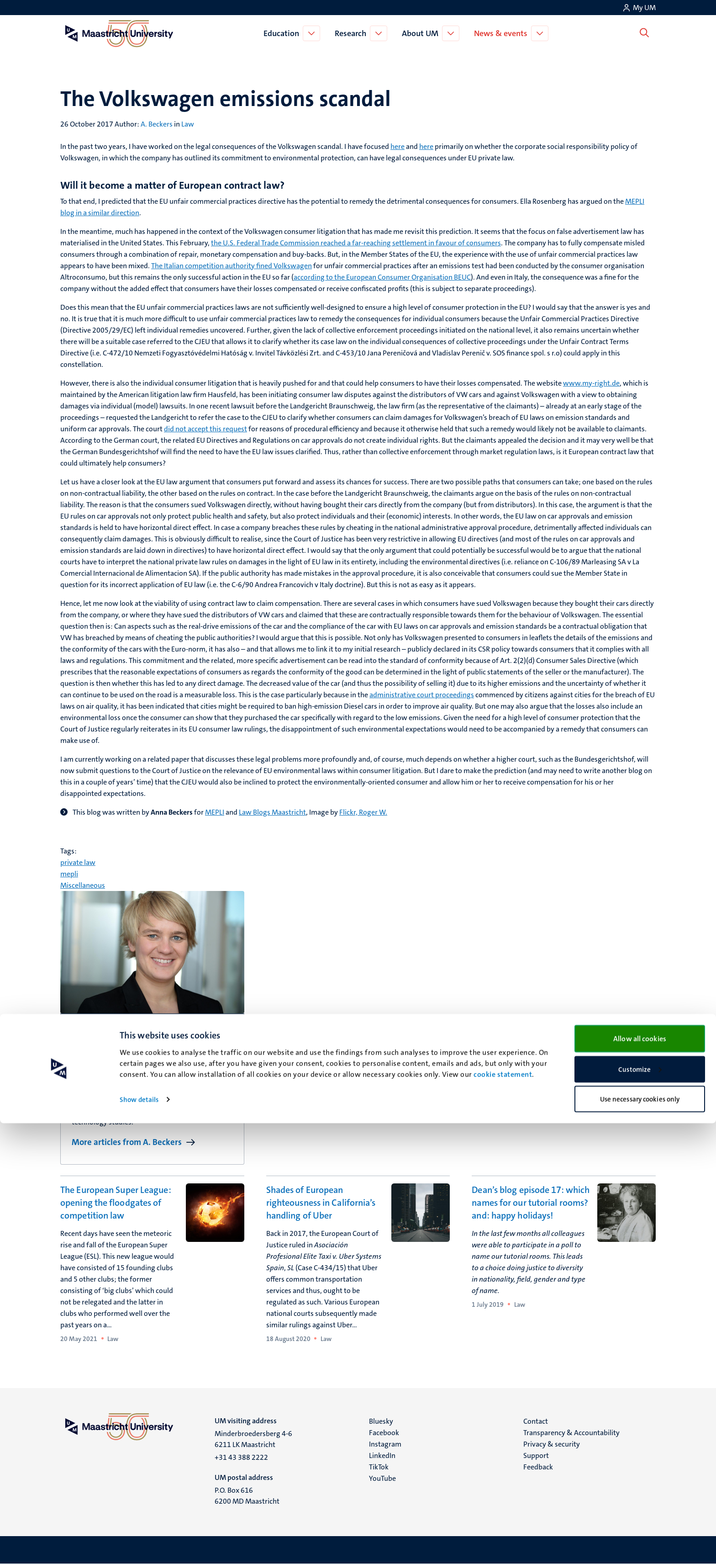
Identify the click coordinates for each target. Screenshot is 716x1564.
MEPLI (214, 812)
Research (352, 33)
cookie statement (503, 1515)
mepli (69, 874)
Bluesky (381, 1421)
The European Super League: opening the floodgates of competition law (115, 1202)
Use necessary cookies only (640, 1539)
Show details (139, 1540)
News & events (502, 33)
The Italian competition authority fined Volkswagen (231, 265)
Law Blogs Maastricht (272, 812)
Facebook (384, 1432)
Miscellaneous (82, 885)
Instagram (385, 1444)
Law (187, 124)
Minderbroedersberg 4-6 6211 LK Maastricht (253, 1439)
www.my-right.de (591, 383)
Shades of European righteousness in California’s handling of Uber (321, 1202)
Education (283, 33)
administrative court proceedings (421, 695)
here (397, 146)
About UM (422, 33)
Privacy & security (551, 1444)
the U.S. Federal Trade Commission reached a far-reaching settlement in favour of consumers (356, 243)
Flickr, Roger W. (363, 812)
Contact (535, 1421)
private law (77, 862)
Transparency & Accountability (571, 1432)
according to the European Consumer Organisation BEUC (382, 277)
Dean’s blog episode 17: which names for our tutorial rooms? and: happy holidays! (531, 1202)
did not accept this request (205, 429)
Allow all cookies (639, 1479)
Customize (640, 1510)
